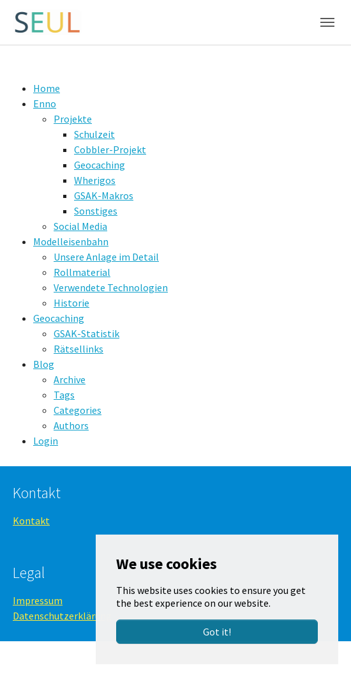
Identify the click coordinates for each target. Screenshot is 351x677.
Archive (70, 379)
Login (45, 440)
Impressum (38, 600)
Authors (71, 425)
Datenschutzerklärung (62, 615)
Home (46, 88)
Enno (44, 103)
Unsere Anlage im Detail (106, 256)
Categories (77, 410)
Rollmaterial (82, 272)
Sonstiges (95, 210)
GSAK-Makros (103, 195)
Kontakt (31, 520)
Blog (43, 364)
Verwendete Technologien (111, 287)
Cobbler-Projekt (110, 149)
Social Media (80, 226)
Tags (64, 394)
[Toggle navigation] (327, 22)
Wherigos (95, 180)
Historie (71, 302)
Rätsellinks (78, 348)
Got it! (217, 631)
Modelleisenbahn (70, 241)
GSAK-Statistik (86, 333)
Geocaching (99, 164)
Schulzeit (94, 134)
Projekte (73, 118)
